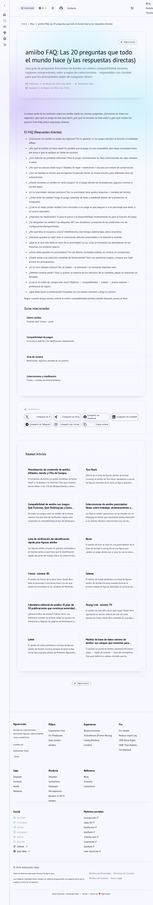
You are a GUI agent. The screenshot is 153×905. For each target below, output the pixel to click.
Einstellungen (76, 460)
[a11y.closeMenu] (32, 5)
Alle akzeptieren (55, 451)
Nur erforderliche (98, 451)
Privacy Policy (69, 470)
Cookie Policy (84, 470)
